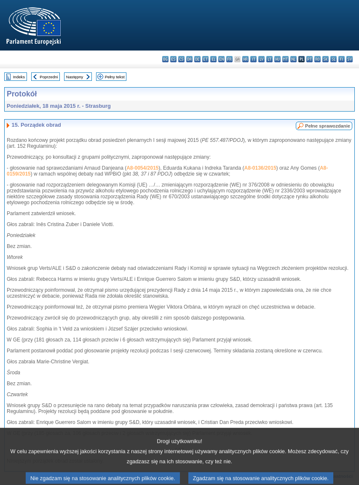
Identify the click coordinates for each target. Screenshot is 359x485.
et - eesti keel (205, 59)
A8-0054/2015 (142, 168)
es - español (173, 59)
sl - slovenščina (333, 59)
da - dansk (189, 59)
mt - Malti (285, 59)
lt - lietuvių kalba (269, 59)
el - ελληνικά (213, 59)
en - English (221, 59)
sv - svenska (349, 59)
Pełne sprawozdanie (327, 125)
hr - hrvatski (245, 59)
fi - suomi (341, 59)
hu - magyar (277, 59)
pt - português (309, 59)
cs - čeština (181, 59)
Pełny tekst (115, 77)
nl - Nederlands (293, 59)
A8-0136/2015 (260, 168)
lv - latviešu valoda (261, 59)
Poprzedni (49, 77)
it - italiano (253, 59)
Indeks (19, 77)
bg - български (165, 59)
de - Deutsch (197, 59)
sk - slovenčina (325, 59)
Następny (74, 77)
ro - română (317, 59)
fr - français (229, 59)
